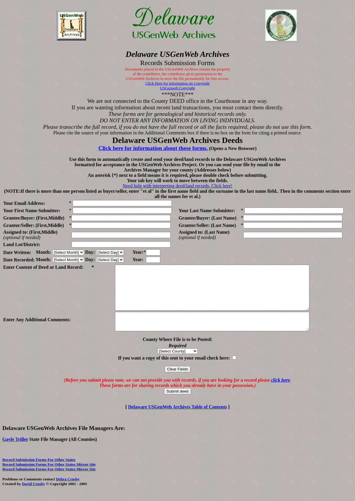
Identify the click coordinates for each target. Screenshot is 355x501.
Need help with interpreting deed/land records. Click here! (177, 185)
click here (280, 392)
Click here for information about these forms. (153, 148)
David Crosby (33, 496)
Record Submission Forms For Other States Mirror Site (49, 476)
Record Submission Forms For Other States (39, 472)
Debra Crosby (67, 491)
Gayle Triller (15, 451)
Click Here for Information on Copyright (177, 83)
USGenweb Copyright (177, 88)
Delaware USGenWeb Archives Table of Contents (177, 419)
